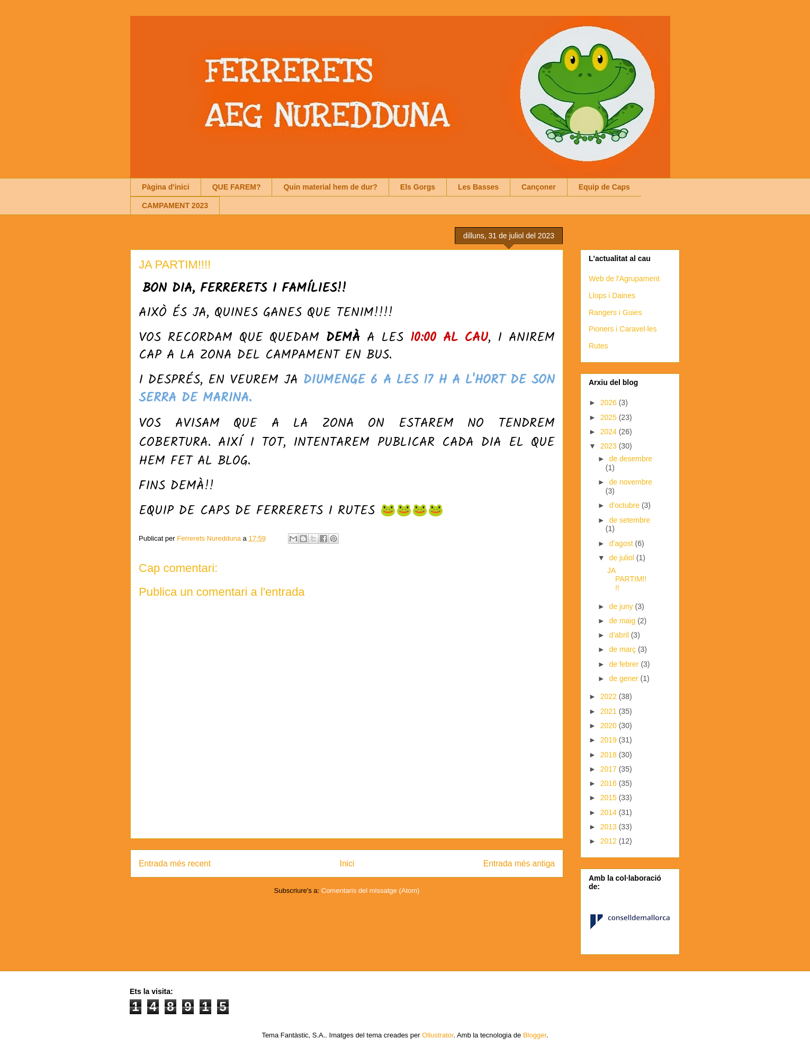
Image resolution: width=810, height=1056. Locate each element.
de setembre (629, 520)
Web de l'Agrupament (624, 278)
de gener (624, 678)
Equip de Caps (604, 187)
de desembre (630, 458)
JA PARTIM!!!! (626, 579)
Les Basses (478, 187)
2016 (609, 783)
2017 (609, 769)
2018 (609, 754)
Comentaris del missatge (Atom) (370, 890)
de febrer (625, 664)
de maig (623, 620)
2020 (609, 725)
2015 (609, 797)
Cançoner (538, 187)
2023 (609, 446)
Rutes (598, 346)
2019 (609, 740)
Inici (347, 863)
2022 (609, 696)
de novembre (630, 482)
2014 (609, 812)
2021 (609, 711)
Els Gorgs (417, 187)
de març (623, 649)
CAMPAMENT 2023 (175, 205)
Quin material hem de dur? (330, 187)
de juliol (622, 557)
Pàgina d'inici (166, 187)
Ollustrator (437, 1035)
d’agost (622, 543)
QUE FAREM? (236, 187)
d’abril (620, 635)
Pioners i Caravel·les (622, 329)
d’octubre (625, 505)
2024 (609, 431)
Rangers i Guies (615, 312)
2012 (609, 841)
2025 (609, 417)
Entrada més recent (175, 863)
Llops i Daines (612, 295)
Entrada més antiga (519, 863)
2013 (609, 826)
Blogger (534, 1035)
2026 (609, 402)
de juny (622, 606)
